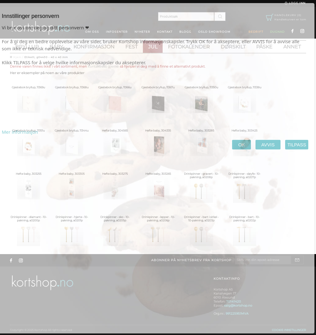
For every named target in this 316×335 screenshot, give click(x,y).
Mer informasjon (20, 132)
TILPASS (296, 144)
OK (241, 144)
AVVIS (268, 144)
